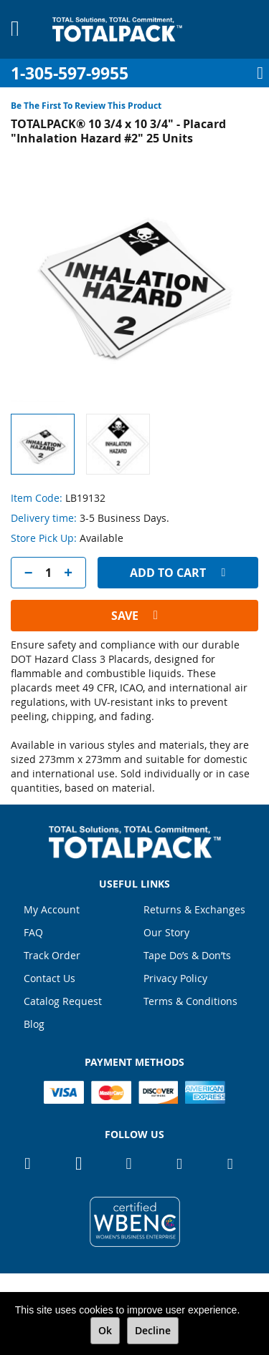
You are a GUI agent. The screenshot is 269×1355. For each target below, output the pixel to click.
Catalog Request (63, 1001)
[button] (118, 444)
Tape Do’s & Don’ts (187, 955)
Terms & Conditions (190, 1001)
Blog (34, 1024)
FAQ (33, 932)
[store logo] (117, 29)
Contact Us (49, 978)
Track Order (52, 955)
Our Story (166, 932)
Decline (153, 1330)
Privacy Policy (175, 978)
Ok (105, 1330)
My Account (52, 909)
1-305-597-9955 (69, 73)
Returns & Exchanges (194, 909)
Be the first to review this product (86, 105)
